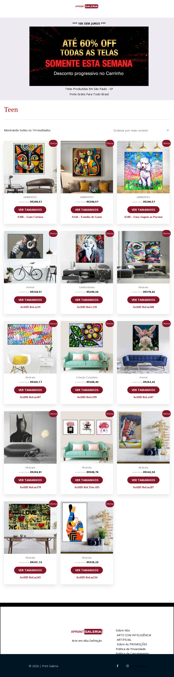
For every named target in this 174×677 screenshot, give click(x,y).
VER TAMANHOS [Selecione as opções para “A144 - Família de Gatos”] (87, 209)
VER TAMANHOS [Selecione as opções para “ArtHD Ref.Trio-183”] (87, 479)
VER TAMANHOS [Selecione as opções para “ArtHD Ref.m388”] (143, 299)
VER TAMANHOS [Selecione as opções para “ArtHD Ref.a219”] (30, 299)
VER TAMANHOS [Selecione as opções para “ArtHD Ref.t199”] (87, 389)
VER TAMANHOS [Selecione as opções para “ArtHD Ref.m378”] (30, 479)
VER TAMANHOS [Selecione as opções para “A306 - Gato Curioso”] (30, 209)
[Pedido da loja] (140, 130)
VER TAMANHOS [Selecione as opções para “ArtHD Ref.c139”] (87, 299)
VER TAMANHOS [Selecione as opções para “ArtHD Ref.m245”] (30, 569)
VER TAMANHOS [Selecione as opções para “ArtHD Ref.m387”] (30, 389)
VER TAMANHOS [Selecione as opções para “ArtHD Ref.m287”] (143, 479)
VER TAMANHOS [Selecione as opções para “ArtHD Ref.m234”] (87, 569)
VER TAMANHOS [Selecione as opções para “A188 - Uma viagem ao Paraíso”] (143, 209)
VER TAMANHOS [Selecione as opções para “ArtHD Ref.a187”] (143, 389)
